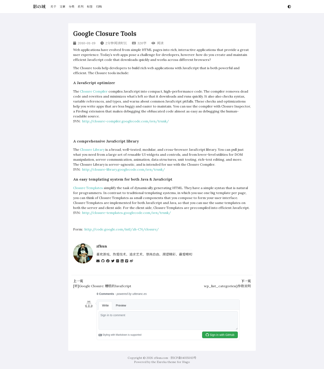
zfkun (101, 246)
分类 (71, 6)
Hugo (186, 362)
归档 (99, 6)
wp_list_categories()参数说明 (227, 286)
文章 (62, 6)
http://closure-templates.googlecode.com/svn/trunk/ (126, 213)
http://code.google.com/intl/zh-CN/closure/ (122, 229)
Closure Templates (88, 188)
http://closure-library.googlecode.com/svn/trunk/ (123, 169)
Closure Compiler (94, 91)
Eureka (162, 362)
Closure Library (92, 149)
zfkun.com (161, 358)
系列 (80, 6)
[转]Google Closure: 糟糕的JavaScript (102, 286)
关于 (53, 6)
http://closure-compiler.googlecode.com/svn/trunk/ (125, 121)
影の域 (39, 6)
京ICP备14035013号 (183, 358)
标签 (90, 6)
